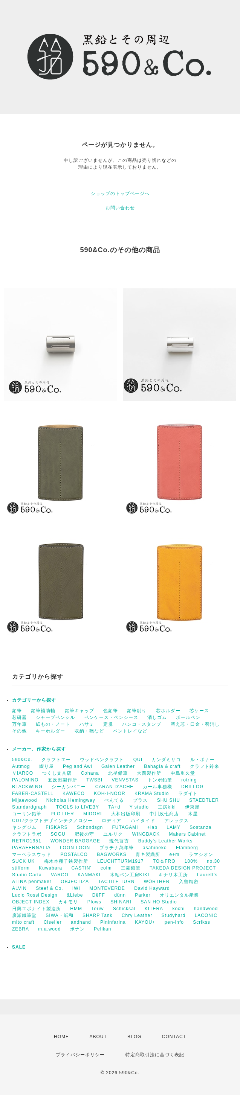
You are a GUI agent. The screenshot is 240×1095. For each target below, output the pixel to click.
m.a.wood (49, 929)
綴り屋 (46, 766)
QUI (137, 759)
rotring (189, 780)
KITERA (154, 908)
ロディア (111, 820)
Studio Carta (27, 874)
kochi (178, 908)
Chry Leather (137, 915)
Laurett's (207, 874)
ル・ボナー (202, 759)
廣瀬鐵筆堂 (24, 915)
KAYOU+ (145, 922)
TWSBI (94, 780)
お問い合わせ (120, 207)
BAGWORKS (112, 854)
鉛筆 (17, 710)
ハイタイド (143, 820)
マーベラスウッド (31, 854)
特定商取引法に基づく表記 (154, 1054)
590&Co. (22, 759)
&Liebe (75, 895)
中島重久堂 (183, 773)
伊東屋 (192, 807)
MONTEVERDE (107, 888)
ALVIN (19, 888)
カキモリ (68, 902)
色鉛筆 (110, 710)
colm (106, 868)
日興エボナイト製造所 (36, 908)
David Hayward (152, 888)
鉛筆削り (137, 710)
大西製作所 (149, 773)
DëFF (98, 895)
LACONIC (206, 915)
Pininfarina (113, 922)
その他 (19, 731)
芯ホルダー (168, 710)
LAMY (173, 827)
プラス (140, 800)
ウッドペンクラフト (102, 759)
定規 (108, 724)
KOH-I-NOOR (109, 793)
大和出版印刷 (126, 813)
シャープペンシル (55, 717)
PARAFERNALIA (31, 847)
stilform (21, 868)
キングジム (24, 827)
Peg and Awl (77, 766)
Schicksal (124, 908)
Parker (142, 895)
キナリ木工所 (173, 874)
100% (191, 861)
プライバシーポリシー (80, 1054)
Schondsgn (90, 827)
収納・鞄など (89, 731)
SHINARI (120, 902)
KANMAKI (89, 874)
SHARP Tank (98, 915)
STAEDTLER (204, 800)
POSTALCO (73, 854)
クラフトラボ (26, 834)
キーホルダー (50, 731)
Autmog (21, 766)
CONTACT (174, 1036)
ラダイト (188, 793)
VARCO (60, 874)
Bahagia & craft (162, 766)
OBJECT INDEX (30, 902)
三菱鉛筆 (131, 868)
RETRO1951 (26, 841)
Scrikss (201, 922)
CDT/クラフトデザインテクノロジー (52, 820)
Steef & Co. (49, 888)
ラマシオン (201, 854)
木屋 (193, 813)
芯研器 (19, 717)
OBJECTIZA (75, 881)
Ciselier (53, 922)
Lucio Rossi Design (35, 895)
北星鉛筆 (118, 773)
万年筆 (19, 724)
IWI (76, 888)
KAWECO (74, 793)
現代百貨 (119, 841)
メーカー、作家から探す (39, 749)
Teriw (97, 908)
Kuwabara (50, 868)
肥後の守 (84, 834)
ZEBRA (20, 929)
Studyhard (174, 915)
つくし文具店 (57, 773)
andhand (81, 922)
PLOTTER (62, 813)
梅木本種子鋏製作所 (66, 861)
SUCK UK (23, 861)
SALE (19, 947)
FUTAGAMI (125, 827)
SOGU (57, 834)
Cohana (90, 773)
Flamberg (187, 847)
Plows (94, 902)
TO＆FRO (164, 861)
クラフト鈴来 (204, 766)
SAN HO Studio (159, 902)
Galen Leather (118, 766)
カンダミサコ (166, 759)
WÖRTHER (157, 881)
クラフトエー (56, 759)
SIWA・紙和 (59, 915)
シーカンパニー (69, 786)
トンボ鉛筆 (160, 780)
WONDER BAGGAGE (75, 841)
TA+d (114, 807)
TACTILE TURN (116, 881)
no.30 (213, 861)
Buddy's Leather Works (165, 841)
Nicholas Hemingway (70, 800)
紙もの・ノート (53, 724)
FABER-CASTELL (33, 793)
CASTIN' (81, 868)
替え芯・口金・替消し (195, 724)
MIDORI (92, 813)
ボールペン (188, 717)
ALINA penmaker (32, 881)
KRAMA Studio (152, 793)
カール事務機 (157, 786)
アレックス (176, 820)
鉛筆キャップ (79, 710)
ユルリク (113, 834)
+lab (152, 827)
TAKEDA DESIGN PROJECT (183, 868)
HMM (76, 908)
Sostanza (200, 827)
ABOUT (98, 1036)
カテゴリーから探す (34, 700)
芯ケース (199, 710)
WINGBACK (146, 834)
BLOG (134, 1036)
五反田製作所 (62, 780)
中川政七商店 (164, 813)
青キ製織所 (148, 854)
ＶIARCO (22, 773)
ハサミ (86, 724)
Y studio (139, 807)
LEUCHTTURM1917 (120, 861)
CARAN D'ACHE (114, 786)
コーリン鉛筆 (26, 813)
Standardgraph (29, 807)
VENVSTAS (125, 780)
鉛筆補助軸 (43, 710)
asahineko (155, 847)
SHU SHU (168, 800)
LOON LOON (75, 847)
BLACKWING (27, 786)
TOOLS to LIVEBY (77, 807)
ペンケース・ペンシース (111, 717)
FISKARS (56, 827)
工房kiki (167, 807)
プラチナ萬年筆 (116, 847)
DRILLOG (192, 786)
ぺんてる (114, 800)
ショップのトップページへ (120, 193)
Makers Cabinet (187, 834)
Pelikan (102, 929)
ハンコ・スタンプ (141, 724)
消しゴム (157, 717)
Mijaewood (24, 800)
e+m (175, 854)
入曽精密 (189, 881)
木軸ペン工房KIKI (130, 874)
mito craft (23, 922)
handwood (206, 908)
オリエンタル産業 (179, 895)
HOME (61, 1036)
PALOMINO (25, 780)
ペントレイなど (130, 731)
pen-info (174, 922)
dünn (120, 895)
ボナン (77, 929)
